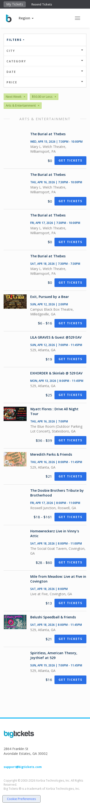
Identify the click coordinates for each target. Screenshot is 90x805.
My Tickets (14, 4)
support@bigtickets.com (23, 767)
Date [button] (45, 72)
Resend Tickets (41, 4)
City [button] (45, 51)
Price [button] (45, 82)
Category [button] (45, 61)
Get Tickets (70, 160)
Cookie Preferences (21, 799)
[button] (26, 18)
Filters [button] (16, 40)
